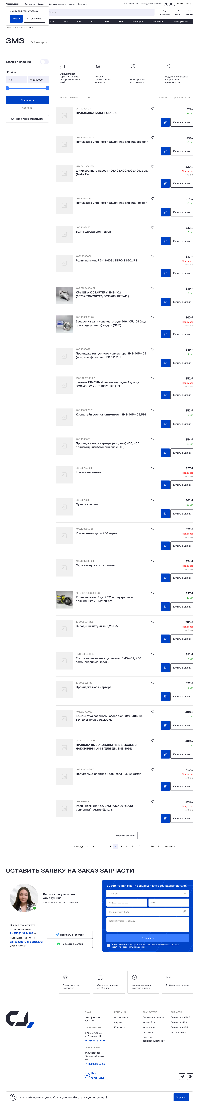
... (145, 846)
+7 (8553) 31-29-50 (95, 1063)
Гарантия (72, 4)
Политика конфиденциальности (153, 1040)
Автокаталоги (178, 1032)
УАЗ (66, 21)
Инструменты (181, 21)
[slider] (7, 88)
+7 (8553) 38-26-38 (95, 1040)
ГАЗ (52, 21)
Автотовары (158, 21)
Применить (27, 100)
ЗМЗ (121, 21)
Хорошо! (181, 1097)
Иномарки (137, 21)
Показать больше (124, 835)
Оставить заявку (183, 3)
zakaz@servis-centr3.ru (151, 4)
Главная (10, 27)
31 (159, 846)
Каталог (21, 27)
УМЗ (107, 21)
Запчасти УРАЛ (179, 1027)
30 (152, 846)
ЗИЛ (93, 21)
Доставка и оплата (57, 4)
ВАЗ (79, 21)
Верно (16, 18)
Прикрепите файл (147, 911)
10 (139, 846)
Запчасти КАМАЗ (180, 1017)
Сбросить (27, 108)
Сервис (118, 1022)
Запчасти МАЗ (179, 1022)
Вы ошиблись (34, 18)
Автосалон (148, 1027)
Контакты (82, 4)
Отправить (148, 938)
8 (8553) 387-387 (131, 4)
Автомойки (148, 1022)
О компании (29, 4)
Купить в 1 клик (182, 122)
